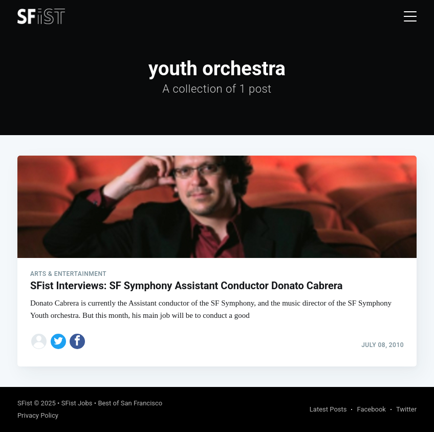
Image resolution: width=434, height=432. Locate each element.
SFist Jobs (77, 403)
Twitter (406, 409)
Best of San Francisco (130, 403)
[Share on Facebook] (77, 341)
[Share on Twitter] (58, 341)
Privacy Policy (37, 415)
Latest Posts (328, 409)
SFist (24, 403)
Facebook (371, 409)
